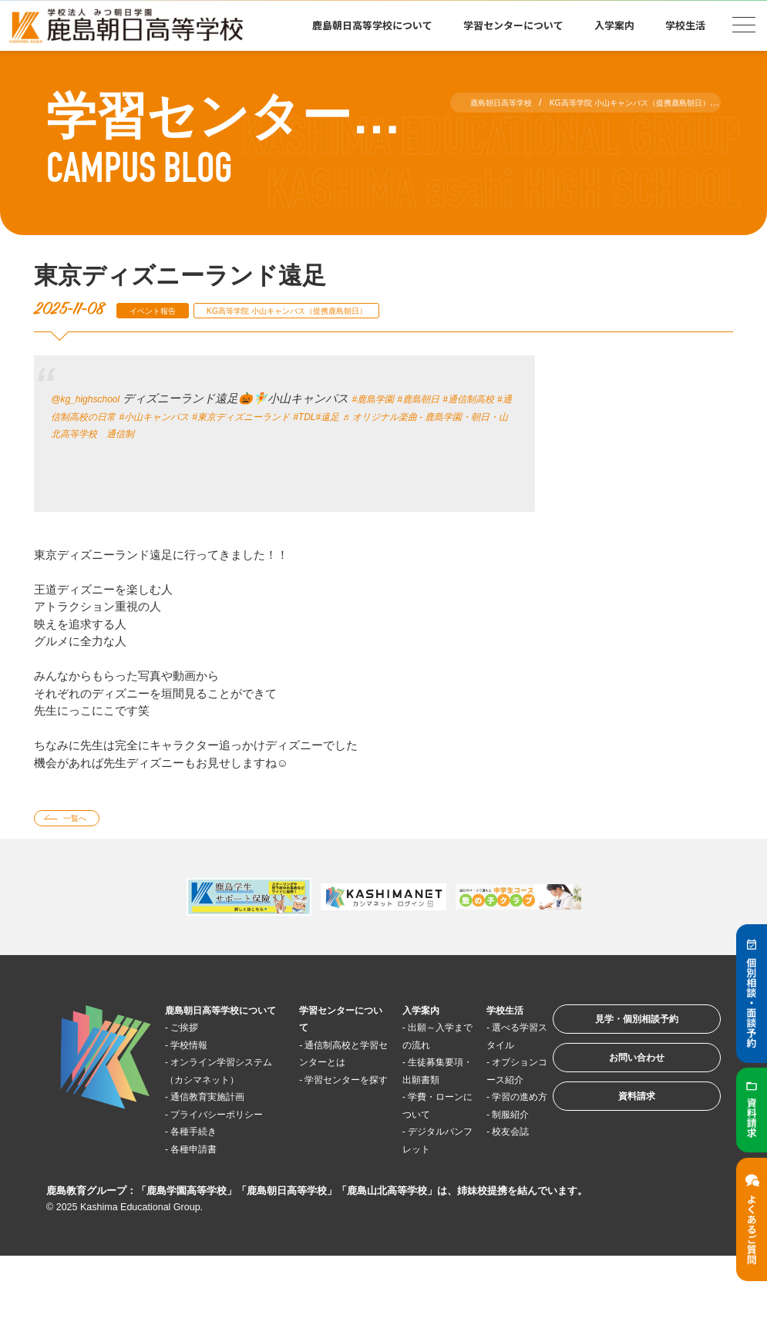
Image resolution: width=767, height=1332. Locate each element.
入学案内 (614, 25)
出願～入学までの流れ (407, 1051)
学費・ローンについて (407, 1155)
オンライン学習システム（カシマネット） (222, 1102)
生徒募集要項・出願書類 (407, 1102)
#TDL (421, 415)
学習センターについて (513, 25)
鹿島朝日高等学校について (372, 25)
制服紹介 (483, 1172)
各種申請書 (205, 1206)
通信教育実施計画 (223, 1137)
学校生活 (685, 25)
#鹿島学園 (395, 398)
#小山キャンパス (234, 415)
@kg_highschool (93, 398)
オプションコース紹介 (479, 1102)
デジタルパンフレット (407, 1206)
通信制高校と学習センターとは (326, 1068)
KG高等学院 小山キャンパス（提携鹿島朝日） (333, 310)
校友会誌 (483, 1189)
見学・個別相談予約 (616, 1031)
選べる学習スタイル (479, 1051)
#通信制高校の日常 (138, 415)
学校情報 (200, 1068)
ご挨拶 (194, 1050)
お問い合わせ (616, 1079)
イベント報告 (163, 310)
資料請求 (616, 1127)
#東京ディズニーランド (342, 415)
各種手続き (205, 1189)
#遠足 (450, 415)
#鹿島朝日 (451, 398)
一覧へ (85, 820)
